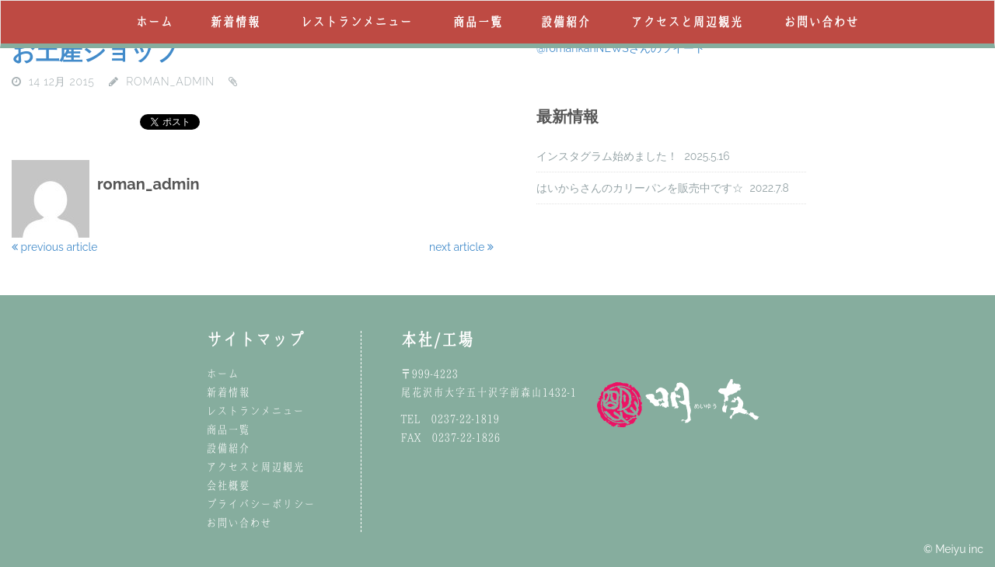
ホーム (154, 22)
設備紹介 (565, 22)
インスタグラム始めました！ (607, 156)
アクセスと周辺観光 (686, 22)
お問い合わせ (821, 22)
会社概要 (228, 485)
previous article (54, 247)
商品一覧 (477, 22)
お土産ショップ (95, 51)
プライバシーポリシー (260, 504)
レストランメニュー (356, 22)
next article (461, 247)
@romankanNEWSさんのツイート (620, 48)
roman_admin (170, 81)
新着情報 (235, 22)
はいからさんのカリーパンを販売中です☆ (639, 188)
